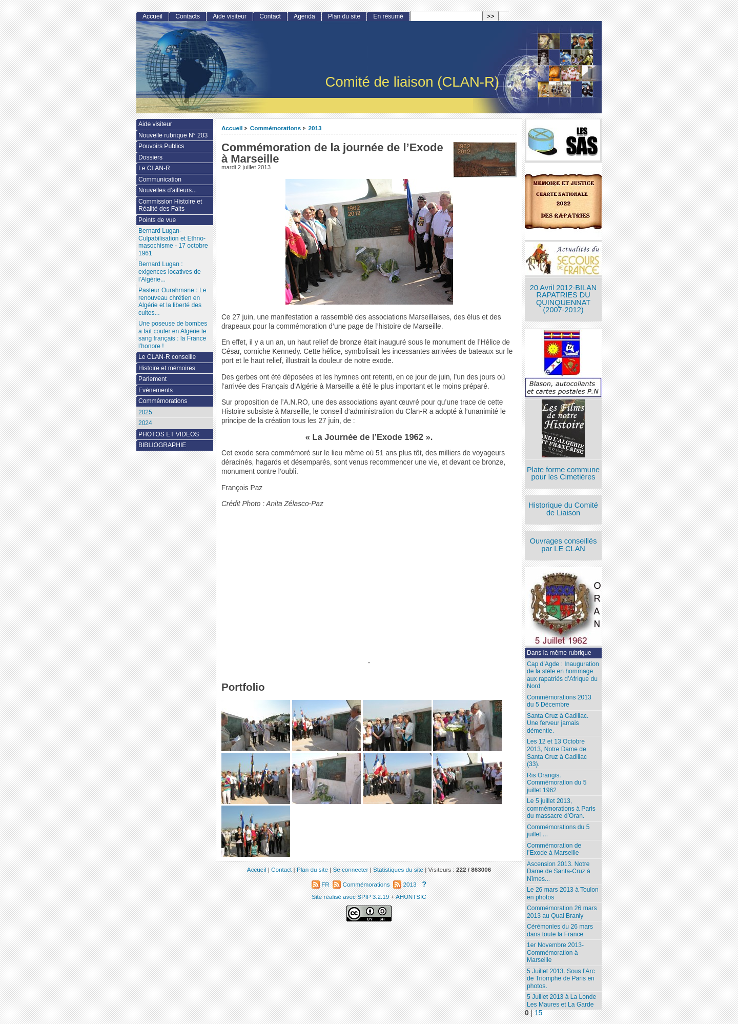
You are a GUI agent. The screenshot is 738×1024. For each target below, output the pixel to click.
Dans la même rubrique (559, 652)
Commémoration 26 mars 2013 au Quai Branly (562, 912)
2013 (315, 128)
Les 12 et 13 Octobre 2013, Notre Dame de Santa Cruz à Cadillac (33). (557, 753)
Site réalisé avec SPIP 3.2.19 (350, 896)
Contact (270, 16)
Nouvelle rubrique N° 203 (173, 135)
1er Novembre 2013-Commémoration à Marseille (555, 952)
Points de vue (157, 220)
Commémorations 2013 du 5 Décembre (559, 701)
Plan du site (344, 16)
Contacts (187, 16)
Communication (159, 179)
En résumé (388, 16)
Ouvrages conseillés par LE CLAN (563, 544)
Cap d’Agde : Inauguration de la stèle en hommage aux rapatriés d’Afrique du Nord (563, 675)
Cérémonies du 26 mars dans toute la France (560, 930)
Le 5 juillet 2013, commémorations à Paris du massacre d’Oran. (561, 808)
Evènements (155, 390)
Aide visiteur (230, 16)
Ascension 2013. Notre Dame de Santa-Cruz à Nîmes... (558, 871)
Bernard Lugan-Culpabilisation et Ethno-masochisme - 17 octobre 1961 (173, 242)
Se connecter (350, 869)
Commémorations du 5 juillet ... (558, 831)
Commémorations (275, 128)
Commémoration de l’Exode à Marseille (554, 849)
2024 (145, 423)
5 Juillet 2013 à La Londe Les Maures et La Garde (561, 1000)
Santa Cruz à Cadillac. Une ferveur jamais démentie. (557, 723)
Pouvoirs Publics (161, 146)
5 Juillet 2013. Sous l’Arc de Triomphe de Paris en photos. (560, 979)
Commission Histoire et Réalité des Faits (170, 205)
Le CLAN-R (154, 168)
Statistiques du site (398, 869)
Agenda (304, 16)
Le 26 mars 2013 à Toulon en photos (563, 893)
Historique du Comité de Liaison (563, 508)
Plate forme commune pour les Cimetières (563, 473)
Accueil (232, 128)
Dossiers (150, 157)
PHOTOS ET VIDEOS (168, 434)
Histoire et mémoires (166, 368)
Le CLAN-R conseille (167, 356)
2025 (145, 412)
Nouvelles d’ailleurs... (167, 190)
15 (538, 1013)
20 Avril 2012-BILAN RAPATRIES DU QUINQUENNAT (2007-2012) (563, 299)
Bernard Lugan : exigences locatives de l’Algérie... (169, 271)
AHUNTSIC (411, 896)
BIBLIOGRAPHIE (162, 445)
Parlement (152, 379)
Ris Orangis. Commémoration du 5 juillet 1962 (556, 783)
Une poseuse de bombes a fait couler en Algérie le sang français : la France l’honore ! (172, 335)
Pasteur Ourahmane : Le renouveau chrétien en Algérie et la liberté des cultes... (172, 301)
